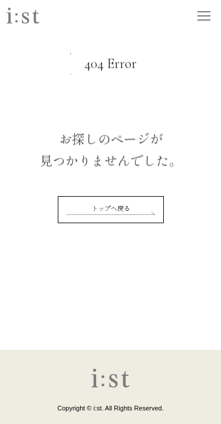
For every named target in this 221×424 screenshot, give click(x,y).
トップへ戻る (110, 208)
